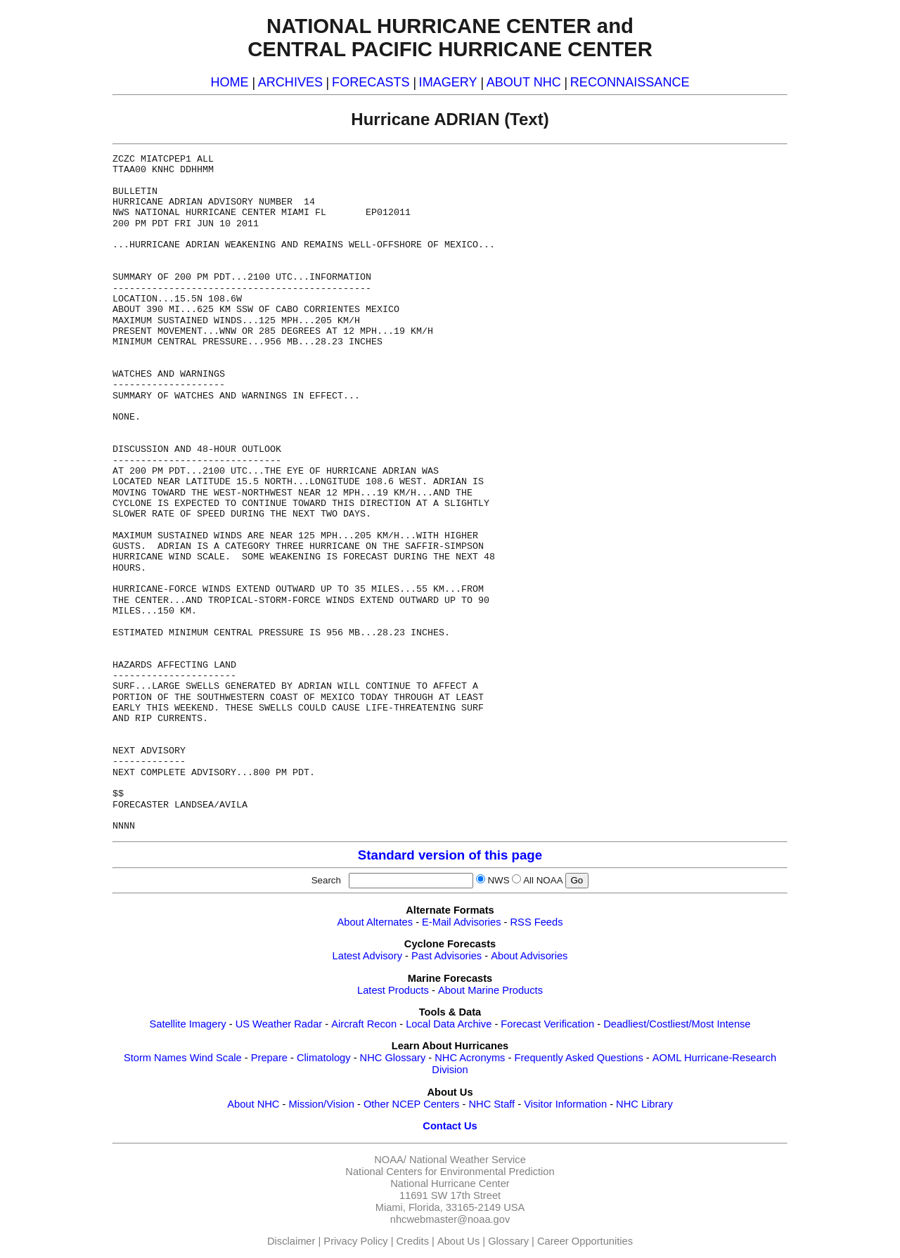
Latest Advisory (367, 955)
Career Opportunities (585, 1241)
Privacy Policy (355, 1241)
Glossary (508, 1241)
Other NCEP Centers (412, 1104)
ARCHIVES (290, 82)
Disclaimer (291, 1241)
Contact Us (450, 1125)
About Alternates (375, 922)
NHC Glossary (393, 1057)
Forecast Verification (547, 1024)
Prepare (269, 1057)
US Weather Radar (279, 1024)
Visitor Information (565, 1104)
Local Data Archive (448, 1024)
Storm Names (155, 1057)
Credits (413, 1241)
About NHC (253, 1104)
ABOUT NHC (524, 82)
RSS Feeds (536, 922)
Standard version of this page (450, 855)
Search (329, 880)
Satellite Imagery (187, 1024)
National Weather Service (467, 1159)
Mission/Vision (321, 1104)
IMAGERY (448, 82)
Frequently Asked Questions (578, 1057)
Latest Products (393, 990)
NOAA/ (390, 1159)
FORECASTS (371, 82)
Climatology (324, 1057)
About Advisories (529, 955)
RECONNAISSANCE (630, 82)
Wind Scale (216, 1057)
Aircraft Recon (364, 1024)
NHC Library (644, 1104)
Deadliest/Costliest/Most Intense (676, 1024)
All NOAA (542, 880)
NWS (498, 880)
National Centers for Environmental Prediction (449, 1171)
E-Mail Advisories (461, 922)
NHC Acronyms (470, 1057)
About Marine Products (490, 990)
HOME (229, 82)
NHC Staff (491, 1104)
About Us (458, 1241)
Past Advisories (446, 955)
